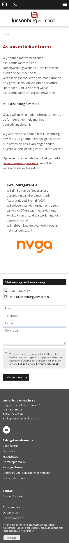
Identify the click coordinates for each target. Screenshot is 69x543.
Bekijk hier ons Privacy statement (38, 364)
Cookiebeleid (10, 445)
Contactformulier (13, 496)
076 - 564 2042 (14, 414)
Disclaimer (9, 451)
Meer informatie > (26, 531)
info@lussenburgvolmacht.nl (29, 297)
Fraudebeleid (11, 456)
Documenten (11, 512)
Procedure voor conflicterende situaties (27, 472)
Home (6, 34)
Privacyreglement (13, 467)
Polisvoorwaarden (13, 518)
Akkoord (12, 537)
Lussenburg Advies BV (23, 104)
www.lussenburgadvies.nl (21, 163)
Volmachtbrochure (14, 478)
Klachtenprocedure (14, 462)
